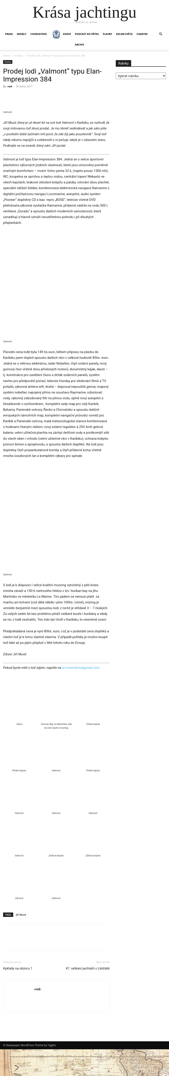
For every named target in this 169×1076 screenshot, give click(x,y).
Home (7, 55)
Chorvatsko (38, 34)
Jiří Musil (21, 941)
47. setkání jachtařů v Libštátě (88, 995)
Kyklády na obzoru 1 (17, 995)
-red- (10, 86)
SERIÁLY (21, 34)
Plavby (19, 55)
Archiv (79, 44)
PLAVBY (107, 34)
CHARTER (141, 34)
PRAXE (9, 34)
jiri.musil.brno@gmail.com (80, 694)
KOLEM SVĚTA (124, 34)
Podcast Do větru (87, 34)
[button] (160, 34)
